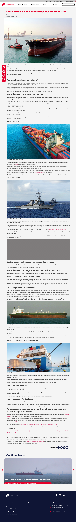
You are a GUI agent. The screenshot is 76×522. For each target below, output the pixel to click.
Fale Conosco (54, 4)
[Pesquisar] (74, 4)
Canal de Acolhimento (58, 1)
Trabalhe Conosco (69, 1)
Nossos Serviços (35, 4)
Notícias (45, 4)
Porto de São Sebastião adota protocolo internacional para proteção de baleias (27, 479)
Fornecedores (48, 1)
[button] (3, 71)
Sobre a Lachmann (22, 4)
